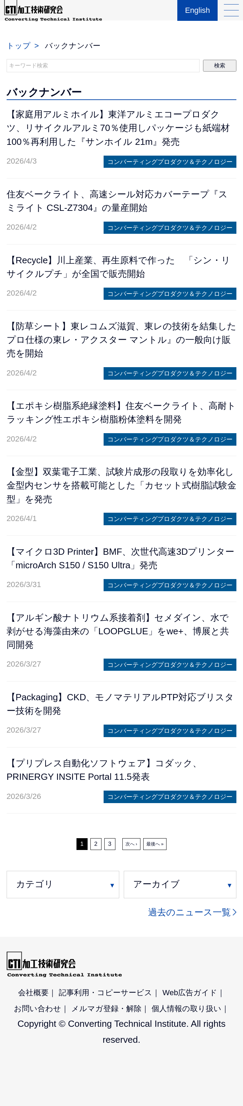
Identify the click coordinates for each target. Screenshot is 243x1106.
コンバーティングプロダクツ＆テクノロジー (170, 161)
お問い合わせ (37, 1008)
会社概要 (33, 992)
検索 (219, 65)
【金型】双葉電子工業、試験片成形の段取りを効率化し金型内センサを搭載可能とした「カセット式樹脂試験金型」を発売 (121, 485)
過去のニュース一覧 (189, 912)
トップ (19, 45)
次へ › (131, 844)
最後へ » (155, 844)
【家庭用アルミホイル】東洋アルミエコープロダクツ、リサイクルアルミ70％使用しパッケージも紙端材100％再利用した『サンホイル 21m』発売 (118, 128)
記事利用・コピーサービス (105, 992)
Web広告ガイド (189, 992)
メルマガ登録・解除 (106, 1008)
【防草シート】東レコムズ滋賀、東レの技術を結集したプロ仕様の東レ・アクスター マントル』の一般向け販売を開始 (121, 339)
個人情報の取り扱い (186, 1008)
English (195, 15)
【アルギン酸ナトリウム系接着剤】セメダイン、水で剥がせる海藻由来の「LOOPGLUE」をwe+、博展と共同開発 (118, 631)
